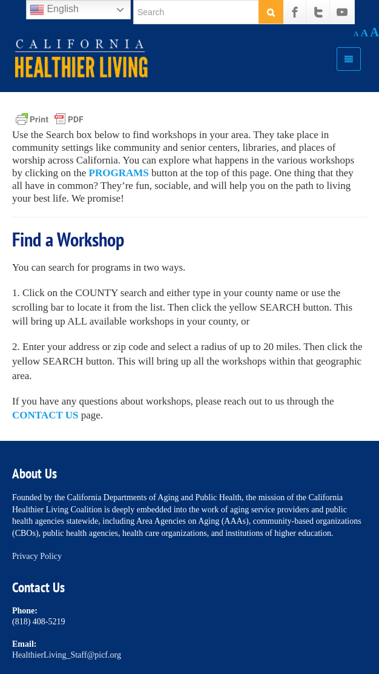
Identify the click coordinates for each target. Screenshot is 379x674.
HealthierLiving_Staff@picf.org (66, 654)
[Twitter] (318, 12)
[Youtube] (342, 12)
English (54, 9)
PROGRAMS (119, 173)
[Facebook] (295, 12)
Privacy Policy (37, 556)
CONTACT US (45, 415)
